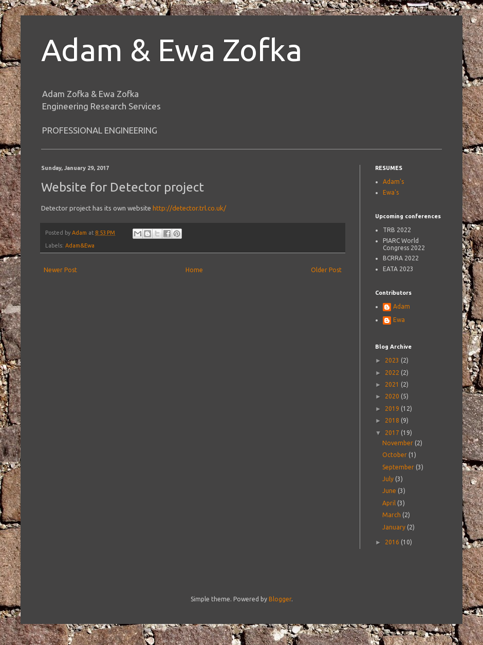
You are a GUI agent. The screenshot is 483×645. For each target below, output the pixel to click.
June (390, 490)
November (398, 443)
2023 (393, 360)
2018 (393, 420)
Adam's (393, 181)
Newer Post (60, 270)
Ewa (399, 319)
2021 (393, 384)
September (399, 467)
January (394, 527)
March (392, 514)
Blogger (280, 599)
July (388, 479)
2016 (393, 542)
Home (194, 270)
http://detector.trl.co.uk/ (189, 208)
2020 (393, 396)
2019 (393, 408)
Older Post (326, 270)
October (395, 454)
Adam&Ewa (80, 245)
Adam (401, 306)
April (389, 503)
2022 (393, 372)
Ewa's (391, 192)
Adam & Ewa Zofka (171, 49)
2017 (393, 432)
